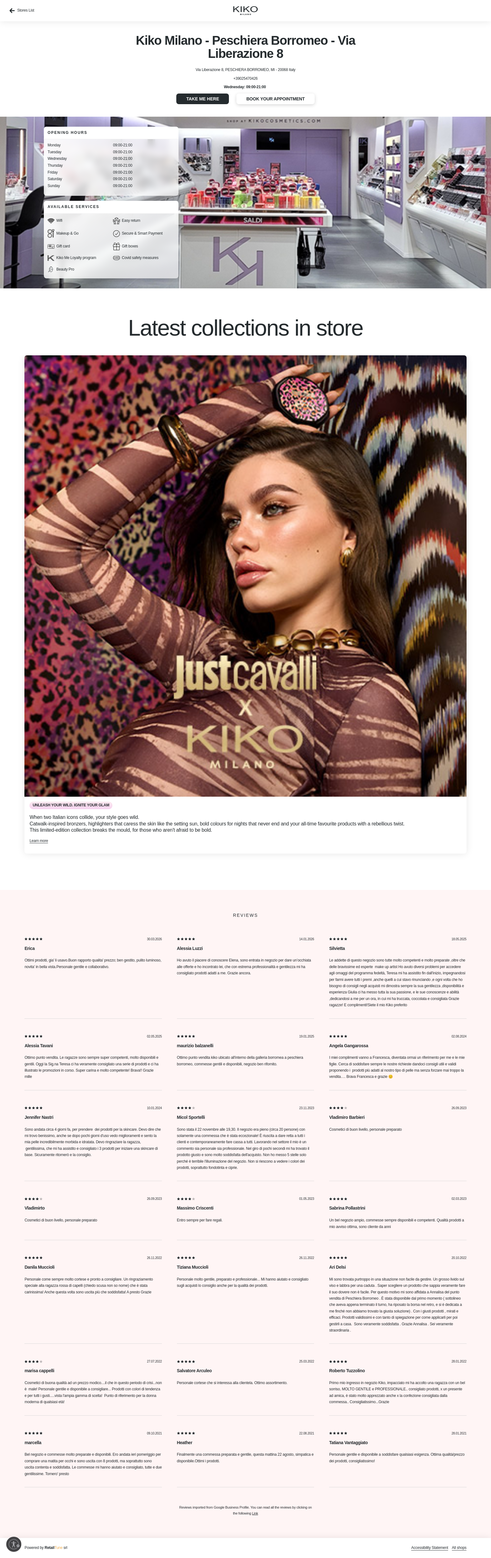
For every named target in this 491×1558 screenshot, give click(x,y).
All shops (459, 1547)
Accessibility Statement (429, 1547)
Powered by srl (45, 1547)
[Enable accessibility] (13, 1544)
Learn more (38, 841)
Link (255, 1513)
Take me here (202, 98)
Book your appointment (275, 98)
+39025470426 (245, 78)
